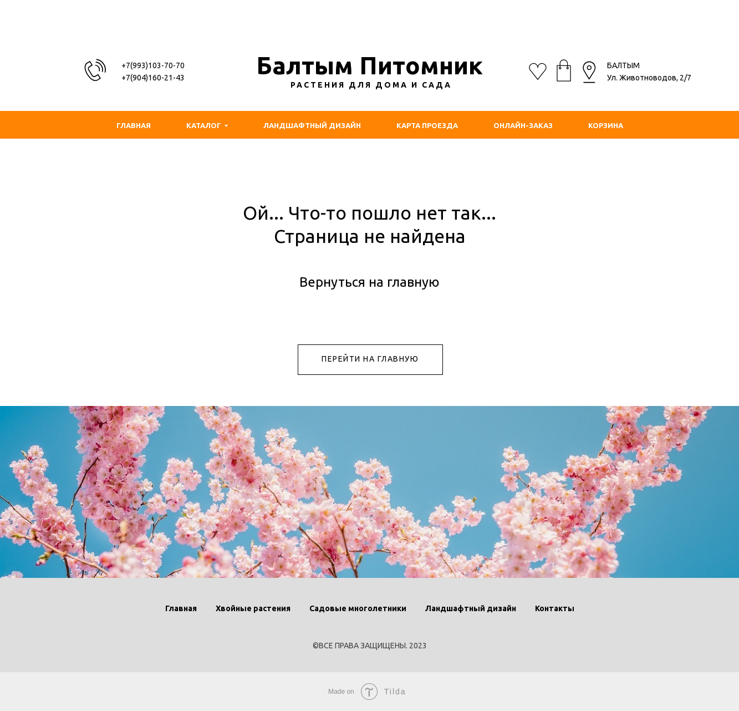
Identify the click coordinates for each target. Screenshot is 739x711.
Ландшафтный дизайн (470, 608)
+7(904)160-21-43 (153, 77)
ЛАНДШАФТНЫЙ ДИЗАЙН (312, 125)
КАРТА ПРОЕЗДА (427, 125)
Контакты (554, 608)
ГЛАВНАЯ (133, 125)
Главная (181, 608)
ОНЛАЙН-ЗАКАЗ (523, 125)
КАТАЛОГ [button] (203, 125)
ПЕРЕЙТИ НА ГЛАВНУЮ (370, 358)
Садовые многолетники (357, 608)
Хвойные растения (253, 608)
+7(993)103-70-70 (153, 65)
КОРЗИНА (605, 125)
